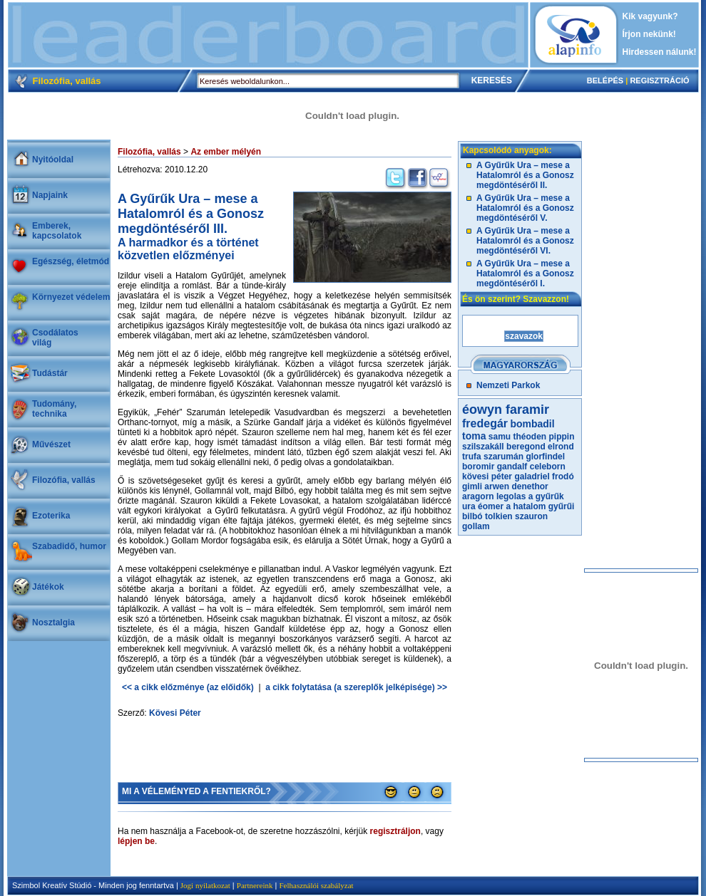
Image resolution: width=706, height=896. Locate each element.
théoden (530, 437)
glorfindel (545, 457)
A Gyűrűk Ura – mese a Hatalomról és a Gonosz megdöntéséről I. (525, 273)
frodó (563, 476)
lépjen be (136, 841)
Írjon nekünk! (649, 34)
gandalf (512, 467)
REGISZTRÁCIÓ (659, 80)
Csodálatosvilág (55, 338)
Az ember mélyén (225, 152)
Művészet (51, 444)
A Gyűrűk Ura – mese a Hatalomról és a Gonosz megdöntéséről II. (525, 175)
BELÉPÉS (605, 80)
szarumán (503, 457)
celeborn (548, 467)
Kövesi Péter (175, 713)
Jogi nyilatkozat (205, 885)
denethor (529, 486)
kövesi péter (487, 476)
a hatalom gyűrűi (540, 506)
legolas (511, 496)
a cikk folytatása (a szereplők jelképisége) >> (356, 687)
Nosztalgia (53, 622)
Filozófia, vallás (64, 480)
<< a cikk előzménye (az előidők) (188, 687)
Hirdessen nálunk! (660, 52)
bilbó (472, 516)
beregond (526, 447)
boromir (478, 467)
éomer (490, 506)
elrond (561, 447)
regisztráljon (395, 831)
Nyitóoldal (52, 160)
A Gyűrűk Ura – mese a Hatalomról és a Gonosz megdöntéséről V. (525, 208)
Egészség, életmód (70, 261)
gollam (476, 526)
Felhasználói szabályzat (316, 885)
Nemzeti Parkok (508, 385)
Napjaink (50, 195)
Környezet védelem (71, 297)
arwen (496, 486)
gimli (472, 486)
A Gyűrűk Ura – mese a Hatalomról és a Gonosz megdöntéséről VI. (525, 241)
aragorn (478, 496)
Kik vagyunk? (650, 16)
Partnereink (255, 885)
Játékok (48, 587)
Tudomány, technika (54, 409)
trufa (471, 457)
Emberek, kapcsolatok (56, 231)
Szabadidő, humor (69, 546)
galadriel (531, 476)
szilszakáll (483, 447)
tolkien (499, 516)
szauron (531, 516)
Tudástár (50, 373)
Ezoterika (51, 516)
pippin (562, 437)
